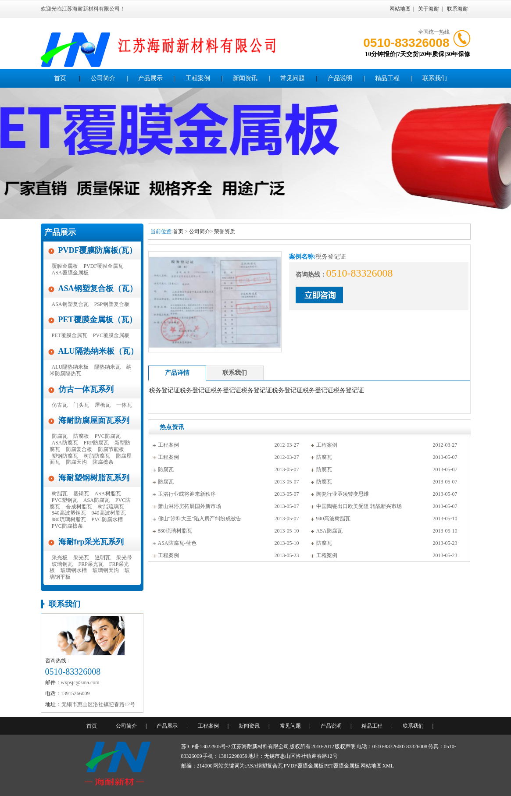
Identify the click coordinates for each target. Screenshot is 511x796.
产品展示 (150, 78)
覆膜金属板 (65, 266)
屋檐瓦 (103, 405)
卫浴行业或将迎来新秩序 (187, 494)
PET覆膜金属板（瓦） (97, 319)
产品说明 (340, 78)
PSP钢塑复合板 (111, 304)
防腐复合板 (79, 449)
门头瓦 (81, 405)
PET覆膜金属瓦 (69, 335)
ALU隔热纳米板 (70, 367)
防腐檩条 (103, 462)
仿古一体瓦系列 (86, 389)
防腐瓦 (60, 436)
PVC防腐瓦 (108, 436)
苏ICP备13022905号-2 (206, 746)
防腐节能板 (111, 449)
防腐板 (81, 436)
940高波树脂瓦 (109, 513)
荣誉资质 (224, 231)
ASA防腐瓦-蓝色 (177, 543)
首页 (60, 78)
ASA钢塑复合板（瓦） (97, 288)
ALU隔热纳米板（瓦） (98, 351)
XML (388, 766)
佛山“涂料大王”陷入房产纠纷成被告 (200, 518)
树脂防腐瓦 (97, 456)
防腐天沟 (76, 462)
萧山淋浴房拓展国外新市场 (189, 506)
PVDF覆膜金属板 (304, 766)
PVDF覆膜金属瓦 (104, 266)
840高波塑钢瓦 (69, 513)
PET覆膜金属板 (342, 766)
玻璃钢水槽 (74, 570)
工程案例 (198, 78)
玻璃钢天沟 (106, 570)
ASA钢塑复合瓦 (70, 304)
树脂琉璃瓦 (111, 507)
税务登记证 (164, 390)
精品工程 (387, 78)
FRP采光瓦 (91, 564)
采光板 (60, 557)
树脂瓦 (60, 493)
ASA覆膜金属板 (70, 273)
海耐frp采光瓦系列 (91, 541)
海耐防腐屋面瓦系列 (93, 420)
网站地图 (400, 9)
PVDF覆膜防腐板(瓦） (97, 250)
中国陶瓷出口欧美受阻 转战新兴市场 (359, 506)
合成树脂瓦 (79, 507)
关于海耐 (428, 9)
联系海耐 (457, 9)
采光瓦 (81, 557)
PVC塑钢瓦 (65, 500)
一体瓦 (124, 405)
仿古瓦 (60, 405)
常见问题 (292, 78)
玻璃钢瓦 (62, 564)
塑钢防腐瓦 (65, 456)
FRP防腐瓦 (96, 443)
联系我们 (434, 78)
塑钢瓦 (81, 493)
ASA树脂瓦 (108, 493)
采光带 (124, 557)
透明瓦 (103, 557)
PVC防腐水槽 (107, 519)
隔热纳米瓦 (107, 367)
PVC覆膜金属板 (111, 335)
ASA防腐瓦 (65, 443)
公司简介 (103, 78)
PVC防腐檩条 (67, 526)
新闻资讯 (245, 78)
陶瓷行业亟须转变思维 (342, 494)
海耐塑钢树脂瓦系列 (93, 477)
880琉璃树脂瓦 (69, 519)
